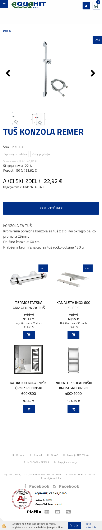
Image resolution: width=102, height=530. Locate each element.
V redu (74, 525)
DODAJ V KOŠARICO (51, 208)
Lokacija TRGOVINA (78, 455)
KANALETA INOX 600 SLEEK (73, 305)
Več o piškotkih (90, 525)
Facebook (36, 486)
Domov (7, 31)
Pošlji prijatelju (41, 154)
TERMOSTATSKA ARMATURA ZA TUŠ (29, 305)
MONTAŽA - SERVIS (38, 462)
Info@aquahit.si (52, 478)
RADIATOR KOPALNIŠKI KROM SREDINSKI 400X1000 (73, 388)
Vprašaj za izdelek (15, 154)
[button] (93, 73)
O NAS (54, 455)
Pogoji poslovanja (67, 462)
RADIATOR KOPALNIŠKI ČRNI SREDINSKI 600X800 (28, 388)
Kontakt (37, 455)
